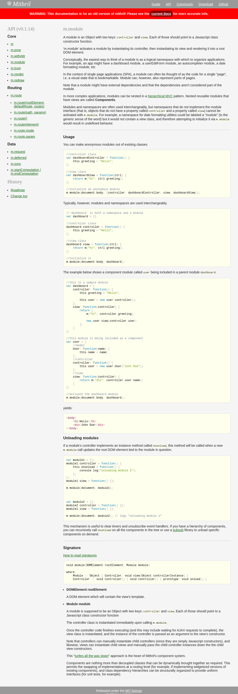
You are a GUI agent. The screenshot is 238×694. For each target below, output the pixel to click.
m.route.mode (24, 130)
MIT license (133, 686)
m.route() (20, 118)
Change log (19, 196)
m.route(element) (26, 124)
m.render (17, 74)
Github (223, 4)
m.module (18, 62)
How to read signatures (80, 551)
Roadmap (18, 190)
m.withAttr (18, 56)
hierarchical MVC (160, 95)
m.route (16, 95)
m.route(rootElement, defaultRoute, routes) (29, 104)
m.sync (16, 164)
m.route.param (24, 136)
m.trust (16, 68)
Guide (156, 4)
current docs (161, 14)
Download (206, 4)
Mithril (19, 3)
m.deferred (18, 158)
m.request (18, 152)
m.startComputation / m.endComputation (26, 171)
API (168, 4)
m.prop (16, 50)
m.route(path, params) (30, 112)
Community (185, 4)
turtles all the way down (92, 651)
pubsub (178, 527)
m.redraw (17, 80)
